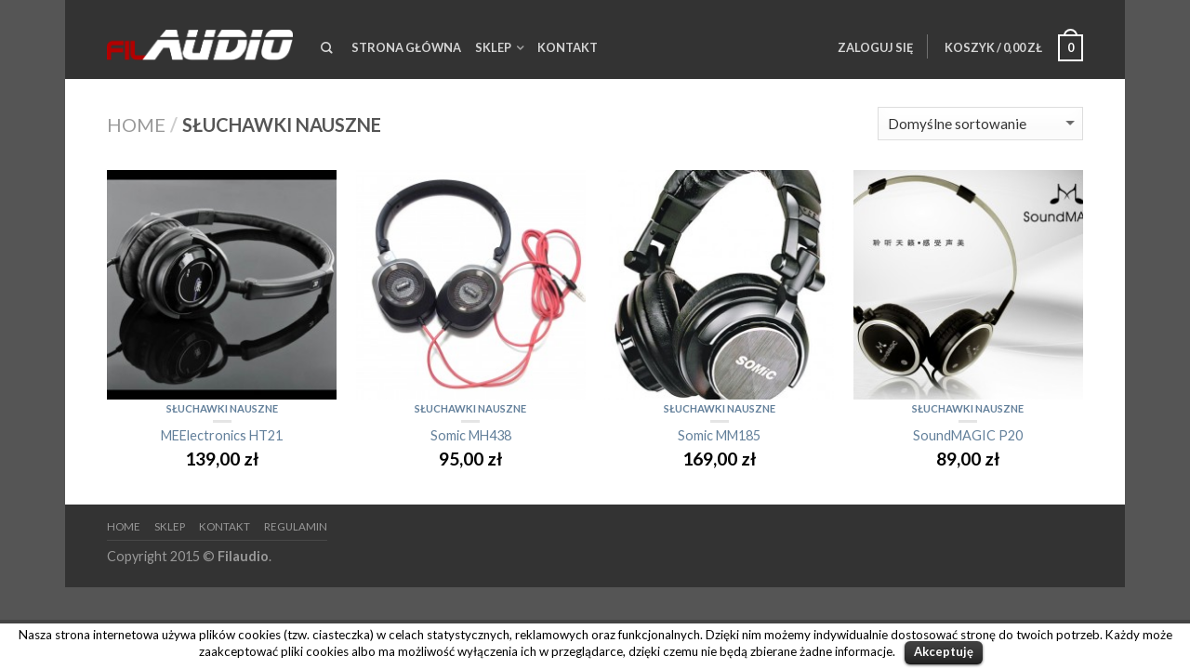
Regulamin (295, 526)
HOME (123, 526)
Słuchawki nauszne (222, 408)
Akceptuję (943, 651)
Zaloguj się (875, 47)
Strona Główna (406, 47)
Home (136, 124)
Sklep (493, 47)
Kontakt (567, 47)
